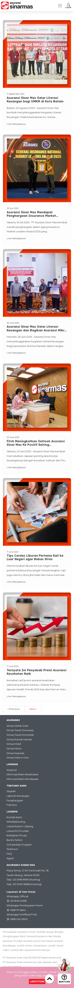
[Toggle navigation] (60, 5)
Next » (33, 708)
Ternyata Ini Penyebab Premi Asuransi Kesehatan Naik (36, 671)
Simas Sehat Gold (17, 725)
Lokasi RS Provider (18, 830)
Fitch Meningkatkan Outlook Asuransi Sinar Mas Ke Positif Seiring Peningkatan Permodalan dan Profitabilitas (36, 443)
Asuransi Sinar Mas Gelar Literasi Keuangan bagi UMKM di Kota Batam (35, 99)
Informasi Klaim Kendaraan (22, 779)
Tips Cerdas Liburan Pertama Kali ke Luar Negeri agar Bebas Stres (35, 557)
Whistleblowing (16, 821)
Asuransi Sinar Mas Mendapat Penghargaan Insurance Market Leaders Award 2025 (31, 214)
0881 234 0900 (19, 919)
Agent (10, 858)
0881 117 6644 (18, 910)
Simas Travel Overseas (20, 730)
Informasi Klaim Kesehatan (22, 774)
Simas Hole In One (18, 757)
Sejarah (11, 791)
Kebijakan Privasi (17, 835)
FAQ (9, 853)
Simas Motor (14, 748)
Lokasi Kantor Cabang (20, 826)
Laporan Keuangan (18, 795)
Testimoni (12, 849)
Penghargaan (15, 800)
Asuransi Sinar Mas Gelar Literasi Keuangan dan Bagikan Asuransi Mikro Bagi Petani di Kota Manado (37, 328)
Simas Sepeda (15, 753)
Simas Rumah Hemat (19, 739)
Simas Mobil (14, 743)
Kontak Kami (14, 817)
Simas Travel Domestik (20, 734)
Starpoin (12, 769)
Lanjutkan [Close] (37, 981)
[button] (68, 5)
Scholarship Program (19, 844)
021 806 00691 (18, 900)
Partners (12, 804)
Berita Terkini (14, 839)
